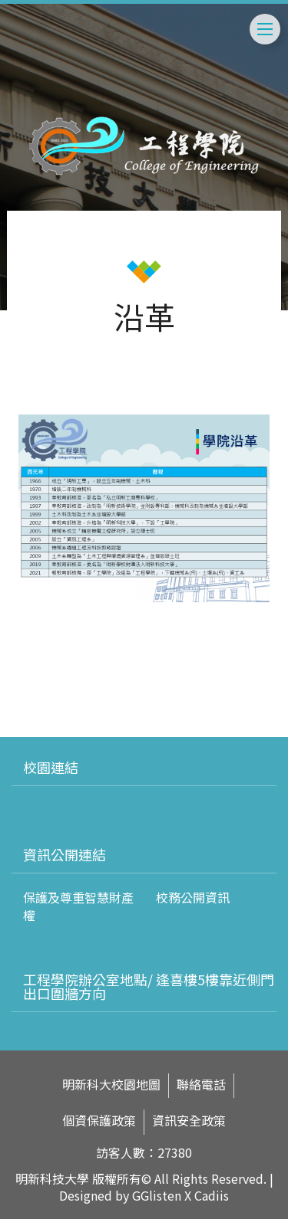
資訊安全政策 (189, 1120)
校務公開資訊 (193, 897)
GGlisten (156, 1195)
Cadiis (211, 1195)
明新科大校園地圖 (111, 1084)
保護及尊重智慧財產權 (78, 905)
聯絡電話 (201, 1084)
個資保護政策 (99, 1120)
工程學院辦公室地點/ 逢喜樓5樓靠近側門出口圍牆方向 (148, 986)
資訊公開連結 (64, 854)
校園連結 (50, 767)
